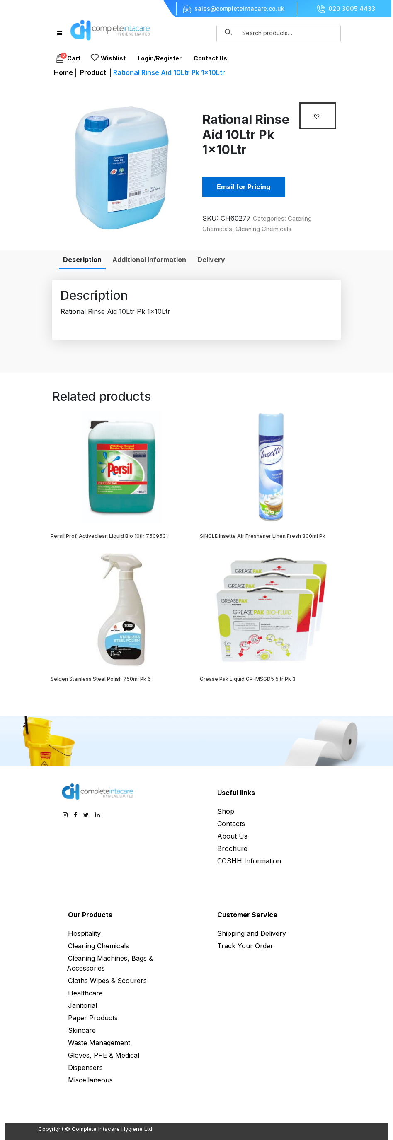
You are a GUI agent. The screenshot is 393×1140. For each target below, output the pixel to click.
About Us (232, 836)
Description (82, 259)
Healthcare (85, 993)
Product (93, 72)
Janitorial (82, 1005)
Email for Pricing (243, 187)
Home (63, 72)
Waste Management (99, 1043)
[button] (317, 115)
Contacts (231, 823)
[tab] (82, 259)
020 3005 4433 (351, 8)
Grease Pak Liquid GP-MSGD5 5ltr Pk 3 (248, 679)
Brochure (232, 848)
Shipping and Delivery (251, 933)
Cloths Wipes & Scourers (107, 980)
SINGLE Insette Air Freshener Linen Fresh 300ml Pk (262, 536)
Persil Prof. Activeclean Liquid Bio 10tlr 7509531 (109, 536)
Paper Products (93, 1018)
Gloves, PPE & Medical (103, 1055)
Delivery (211, 259)
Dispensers (85, 1067)
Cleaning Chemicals (263, 229)
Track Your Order (245, 946)
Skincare (82, 1030)
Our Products (90, 915)
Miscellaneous (90, 1080)
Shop (225, 811)
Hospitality (84, 933)
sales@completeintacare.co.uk (239, 8)
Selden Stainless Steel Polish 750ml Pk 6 (101, 679)
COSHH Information (249, 861)
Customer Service (247, 915)
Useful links (236, 792)
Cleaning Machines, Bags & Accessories (110, 963)
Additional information (149, 259)
